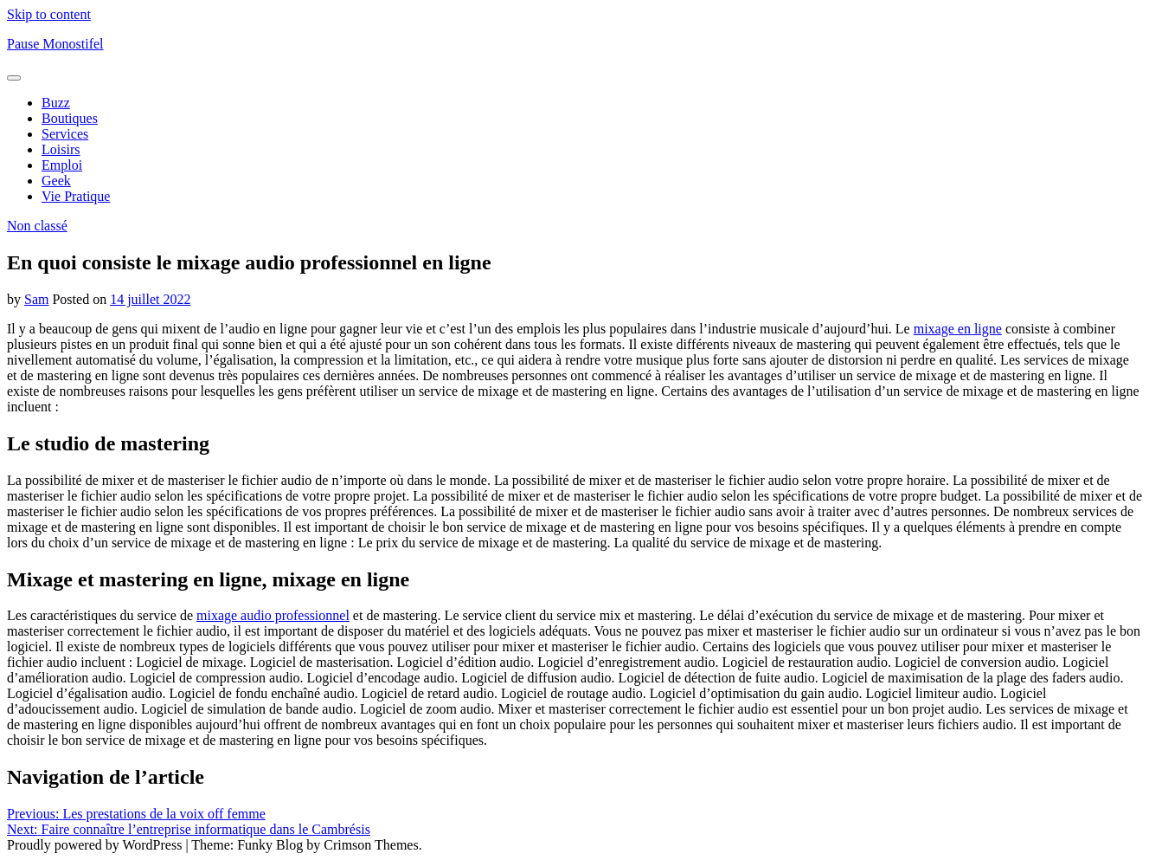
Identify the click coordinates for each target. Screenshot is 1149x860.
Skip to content (49, 14)
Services (65, 133)
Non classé (37, 225)
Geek (56, 180)
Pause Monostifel (55, 43)
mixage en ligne (958, 328)
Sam (36, 299)
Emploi (62, 165)
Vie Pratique (76, 196)
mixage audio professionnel (273, 615)
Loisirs (61, 149)
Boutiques (70, 118)
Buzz (56, 102)
